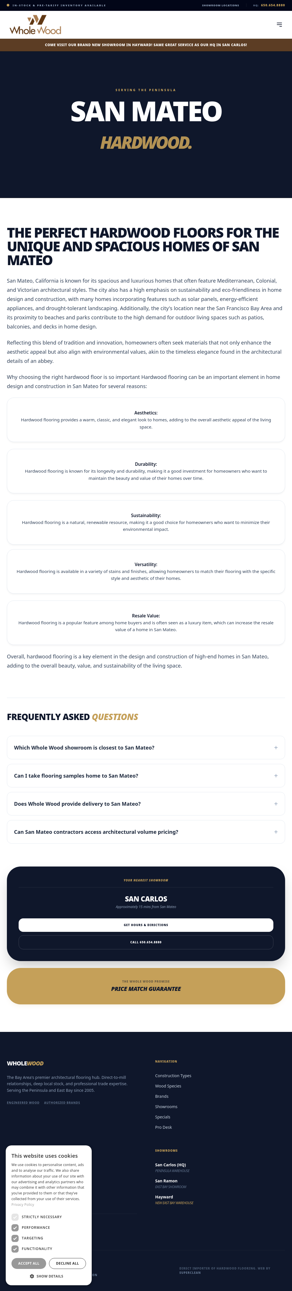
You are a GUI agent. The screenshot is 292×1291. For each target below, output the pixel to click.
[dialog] (49, 1215)
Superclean (190, 1273)
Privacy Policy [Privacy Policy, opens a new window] (22, 1204)
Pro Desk (163, 1127)
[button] (48, 1276)
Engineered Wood (23, 1103)
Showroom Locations (220, 5)
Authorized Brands (62, 1103)
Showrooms (166, 1106)
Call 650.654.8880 (146, 942)
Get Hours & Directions (146, 925)
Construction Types (173, 1075)
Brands (161, 1096)
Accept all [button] (29, 1263)
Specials (163, 1117)
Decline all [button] (67, 1263)
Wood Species (168, 1086)
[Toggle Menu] (279, 24)
